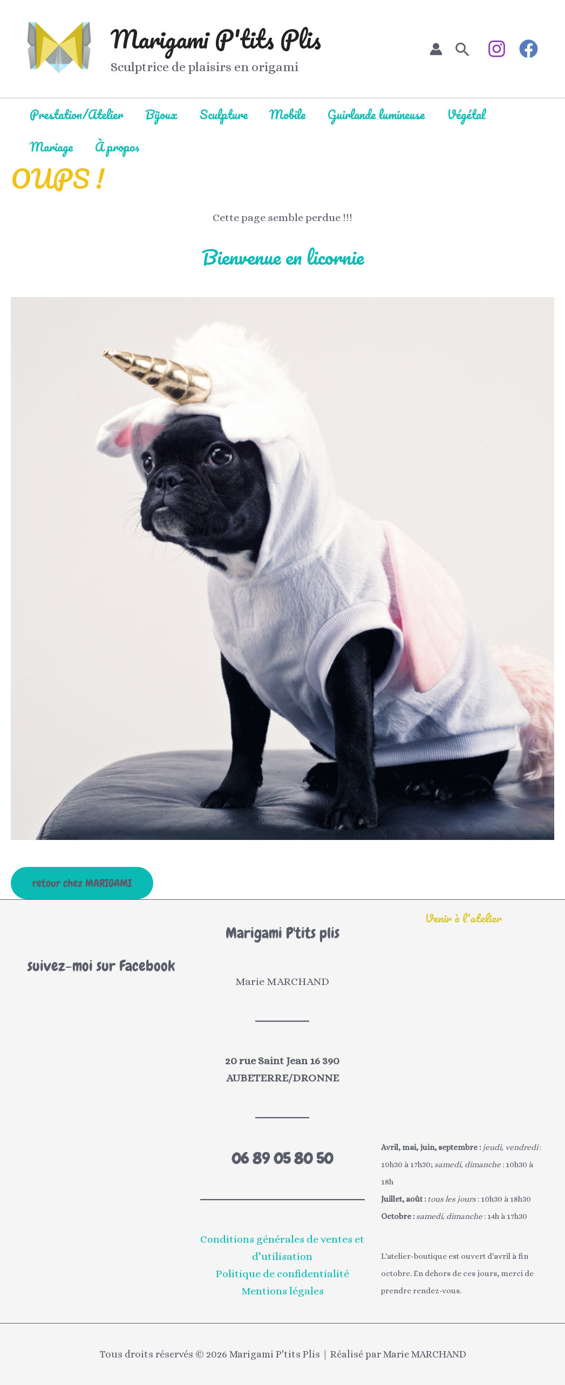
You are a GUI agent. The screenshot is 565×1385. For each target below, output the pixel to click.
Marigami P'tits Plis (216, 39)
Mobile (290, 115)
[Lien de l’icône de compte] (436, 49)
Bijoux (162, 115)
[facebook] (530, 49)
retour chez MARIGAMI (82, 883)
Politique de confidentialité (282, 1273)
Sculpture (225, 115)
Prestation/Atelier (77, 115)
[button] (462, 49)
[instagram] (498, 49)
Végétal (470, 115)
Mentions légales (282, 1291)
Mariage (51, 147)
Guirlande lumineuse (379, 115)
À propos (118, 147)
